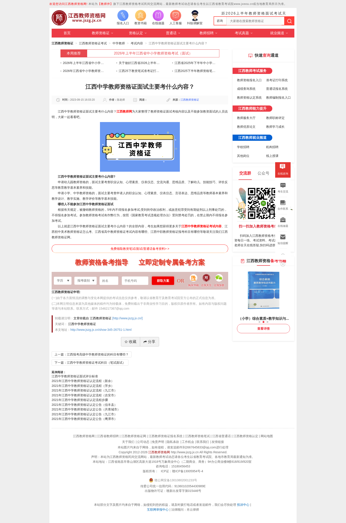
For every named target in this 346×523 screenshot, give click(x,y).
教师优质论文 (246, 126)
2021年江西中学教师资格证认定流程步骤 (80, 400)
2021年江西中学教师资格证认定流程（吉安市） (84, 395)
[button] (259, 322)
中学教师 (119, 43)
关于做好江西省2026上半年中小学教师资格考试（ (139, 63)
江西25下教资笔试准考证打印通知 (139, 71)
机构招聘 (272, 147)
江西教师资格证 (62, 43)
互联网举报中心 (158, 509)
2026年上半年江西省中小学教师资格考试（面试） (153, 53)
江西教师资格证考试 (93, 43)
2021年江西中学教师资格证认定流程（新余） (83, 381)
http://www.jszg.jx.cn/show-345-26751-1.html (101, 329)
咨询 (220, 21)
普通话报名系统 (277, 88)
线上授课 (272, 156)
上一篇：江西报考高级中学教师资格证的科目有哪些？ (92, 354)
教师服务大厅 (246, 118)
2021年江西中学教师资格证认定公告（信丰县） (84, 404)
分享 (149, 342)
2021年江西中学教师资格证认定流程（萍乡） (83, 386)
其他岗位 (243, 156)
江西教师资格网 (159, 452)
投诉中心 (243, 504)
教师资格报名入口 (249, 80)
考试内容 (137, 43)
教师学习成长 (275, 126)
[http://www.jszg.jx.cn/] (127, 318)
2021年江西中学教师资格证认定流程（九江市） (84, 390)
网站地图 (267, 436)
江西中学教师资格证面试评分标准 (75, 376)
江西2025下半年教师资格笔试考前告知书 (195, 71)
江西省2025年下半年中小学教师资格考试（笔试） (195, 63)
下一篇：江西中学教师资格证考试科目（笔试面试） (90, 362)
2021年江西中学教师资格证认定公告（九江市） (84, 414)
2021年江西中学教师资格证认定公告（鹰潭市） (84, 419)
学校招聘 (243, 147)
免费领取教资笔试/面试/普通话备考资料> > (140, 248)
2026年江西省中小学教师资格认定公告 (83, 71)
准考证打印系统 (277, 80)
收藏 (130, 342)
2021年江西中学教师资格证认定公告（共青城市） (86, 409)
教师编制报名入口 (278, 97)
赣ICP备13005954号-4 (187, 471)
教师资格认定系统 (249, 97)
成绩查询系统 (246, 88)
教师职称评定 (275, 118)
